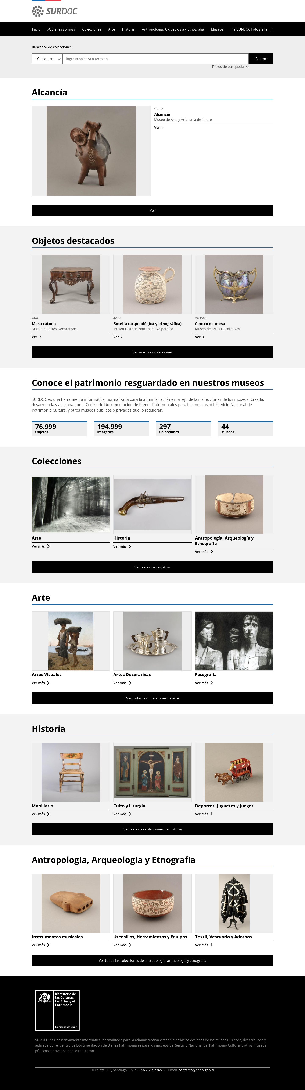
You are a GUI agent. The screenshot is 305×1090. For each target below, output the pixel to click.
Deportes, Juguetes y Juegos (224, 806)
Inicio (36, 29)
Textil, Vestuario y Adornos (223, 937)
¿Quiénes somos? (61, 29)
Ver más (38, 546)
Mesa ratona (44, 323)
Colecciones (91, 29)
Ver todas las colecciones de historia (152, 829)
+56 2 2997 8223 (152, 1070)
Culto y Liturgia (129, 806)
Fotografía (206, 674)
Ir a (249, 29)
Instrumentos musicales (57, 937)
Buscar (260, 58)
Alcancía (162, 114)
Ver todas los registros (152, 567)
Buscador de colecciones (52, 47)
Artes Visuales (47, 674)
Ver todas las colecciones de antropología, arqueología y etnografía (152, 960)
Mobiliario (42, 806)
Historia (128, 29)
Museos (217, 29)
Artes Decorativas (132, 674)
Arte (111, 29)
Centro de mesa (210, 323)
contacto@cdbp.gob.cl (196, 1070)
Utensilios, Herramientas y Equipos (150, 937)
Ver (157, 127)
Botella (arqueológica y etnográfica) (147, 323)
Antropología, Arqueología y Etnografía (173, 29)
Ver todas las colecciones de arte (152, 698)
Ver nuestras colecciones (153, 352)
